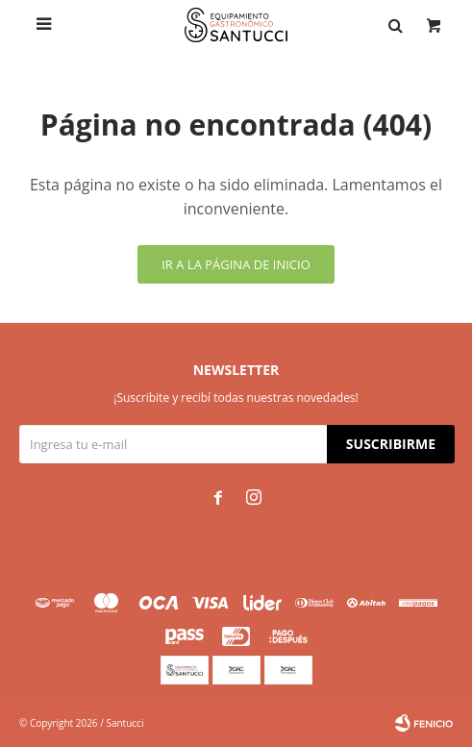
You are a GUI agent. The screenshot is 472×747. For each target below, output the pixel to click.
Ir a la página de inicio (236, 264)
